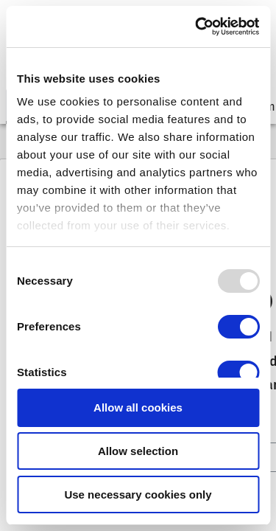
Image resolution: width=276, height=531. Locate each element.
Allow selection (138, 451)
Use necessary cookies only (137, 494)
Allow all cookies (138, 407)
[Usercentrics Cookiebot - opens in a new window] (196, 26)
